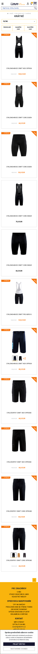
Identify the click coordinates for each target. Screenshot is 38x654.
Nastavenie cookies (19, 649)
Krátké (28, 13)
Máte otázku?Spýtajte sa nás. (19, 623)
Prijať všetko (19, 644)
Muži (11, 13)
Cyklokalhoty (20, 13)
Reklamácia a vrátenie (19, 614)
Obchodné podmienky (19, 609)
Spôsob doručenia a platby (19, 612)
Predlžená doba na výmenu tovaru (19, 607)
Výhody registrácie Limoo (19, 594)
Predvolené (7, 27)
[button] (35, 4)
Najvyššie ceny (30, 28)
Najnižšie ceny (18, 28)
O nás (19, 592)
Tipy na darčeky (19, 604)
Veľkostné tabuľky (19, 597)
